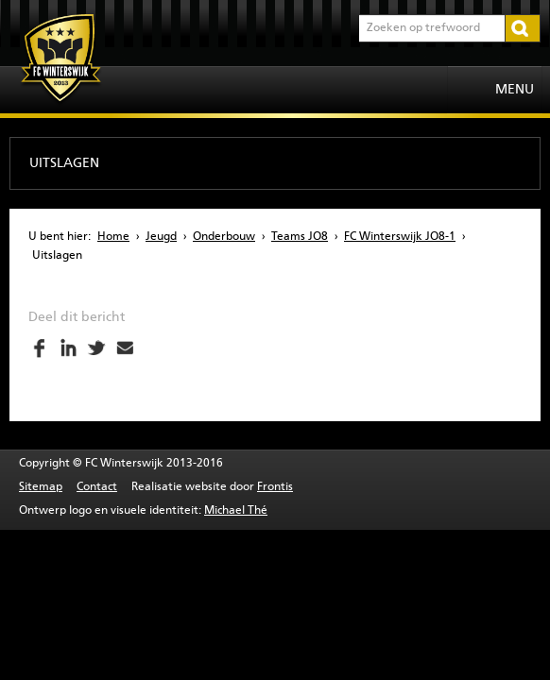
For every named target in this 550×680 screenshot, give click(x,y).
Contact (97, 487)
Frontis (275, 487)
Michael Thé (235, 511)
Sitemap (40, 487)
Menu (514, 89)
